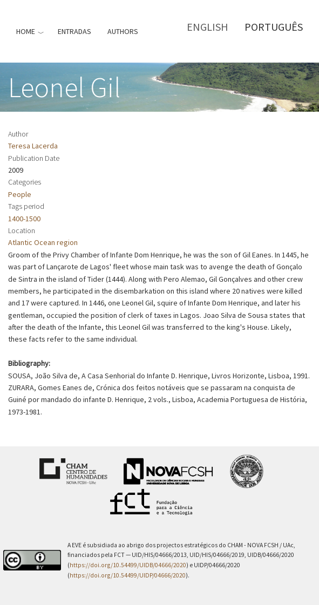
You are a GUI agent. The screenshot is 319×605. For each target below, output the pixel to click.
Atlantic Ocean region (43, 242)
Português (274, 26)
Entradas (74, 31)
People (19, 194)
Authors (122, 31)
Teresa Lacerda (33, 146)
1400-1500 (24, 218)
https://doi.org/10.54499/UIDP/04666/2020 (128, 575)
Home (25, 31)
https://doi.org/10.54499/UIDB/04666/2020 (128, 565)
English (207, 26)
